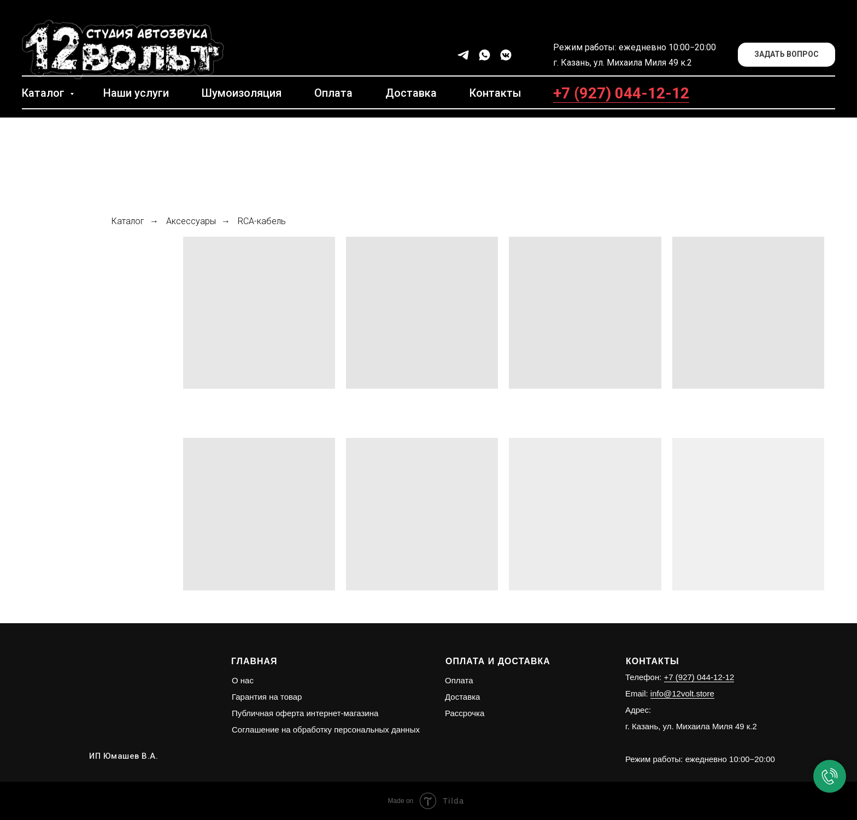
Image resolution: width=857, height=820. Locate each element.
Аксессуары (191, 221)
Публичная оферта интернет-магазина (305, 713)
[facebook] (527, 55)
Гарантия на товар (267, 696)
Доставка (411, 92)
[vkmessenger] (506, 55)
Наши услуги (136, 92)
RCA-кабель (262, 221)
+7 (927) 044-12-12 (621, 93)
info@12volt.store (682, 693)
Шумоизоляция (241, 92)
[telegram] (463, 55)
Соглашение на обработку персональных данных (326, 729)
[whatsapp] (484, 55)
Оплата (333, 92)
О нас (243, 680)
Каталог (44, 92)
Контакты (495, 92)
